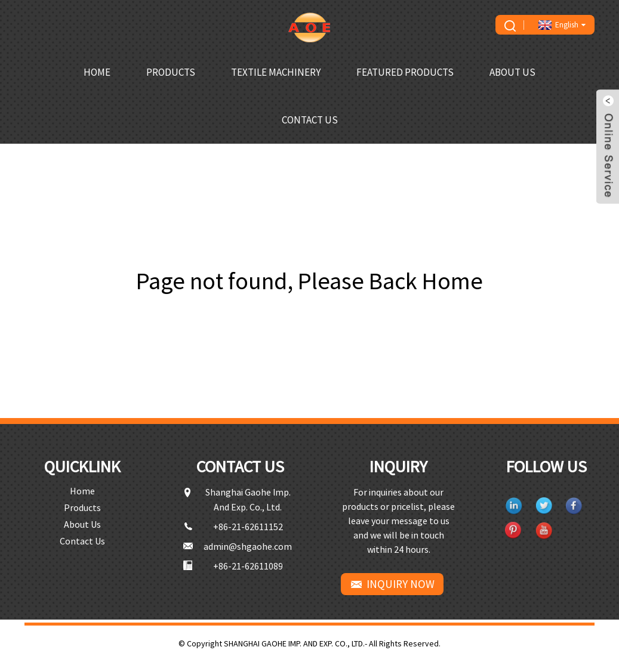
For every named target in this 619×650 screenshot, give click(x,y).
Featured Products (405, 72)
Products (170, 72)
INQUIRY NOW (401, 584)
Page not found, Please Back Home (309, 281)
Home (97, 72)
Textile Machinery (276, 72)
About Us (512, 72)
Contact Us (310, 119)
